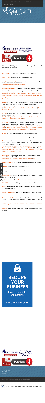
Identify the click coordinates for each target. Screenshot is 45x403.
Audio (33, 146)
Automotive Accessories (8, 93)
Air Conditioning (6, 146)
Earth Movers (23, 129)
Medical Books (6, 175)
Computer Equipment (8, 147)
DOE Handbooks (6, 194)
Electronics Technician (8, 149)
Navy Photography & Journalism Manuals (13, 203)
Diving (4, 133)
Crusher (9, 129)
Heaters (34, 97)
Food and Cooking (7, 162)
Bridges (8, 127)
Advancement (6, 77)
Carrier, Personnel (21, 93)
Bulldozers (25, 127)
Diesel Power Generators (34, 93)
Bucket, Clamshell (16, 127)
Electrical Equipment (21, 149)
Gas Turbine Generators (15, 97)
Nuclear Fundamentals (8, 192)
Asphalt (27, 126)
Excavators (31, 129)
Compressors (32, 127)
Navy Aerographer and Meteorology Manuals (13, 84)
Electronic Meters (13, 151)
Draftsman (5, 137)
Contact (4, 373)
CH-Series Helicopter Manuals (29, 107)
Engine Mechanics (7, 95)
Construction (6, 122)
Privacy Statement (6, 370)
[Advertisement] (21, 34)
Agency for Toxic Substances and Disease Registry (28, 179)
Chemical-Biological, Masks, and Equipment (14, 117)
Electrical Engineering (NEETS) (24, 147)
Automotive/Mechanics (8, 88)
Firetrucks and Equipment (25, 95)
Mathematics (5, 170)
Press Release (5, 371)
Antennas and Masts (25, 146)
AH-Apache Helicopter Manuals (11, 107)
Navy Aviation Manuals (8, 106)
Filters (15, 95)
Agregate (21, 126)
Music (4, 186)
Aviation (4, 102)
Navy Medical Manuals (8, 179)
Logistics (4, 166)
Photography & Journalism (10, 197)
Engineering (5, 155)
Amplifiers (15, 146)
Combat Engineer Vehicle (15, 118)
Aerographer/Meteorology (9, 81)
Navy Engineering (7, 158)
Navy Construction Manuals (9, 126)
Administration (6, 73)
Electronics (5, 140)
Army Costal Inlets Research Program (22, 158)
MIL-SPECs (5, 183)
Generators (27, 97)
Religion (4, 208)
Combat (4, 113)
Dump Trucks (15, 129)
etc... (14, 98)
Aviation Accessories (20, 106)
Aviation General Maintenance (34, 106)
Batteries (39, 146)
